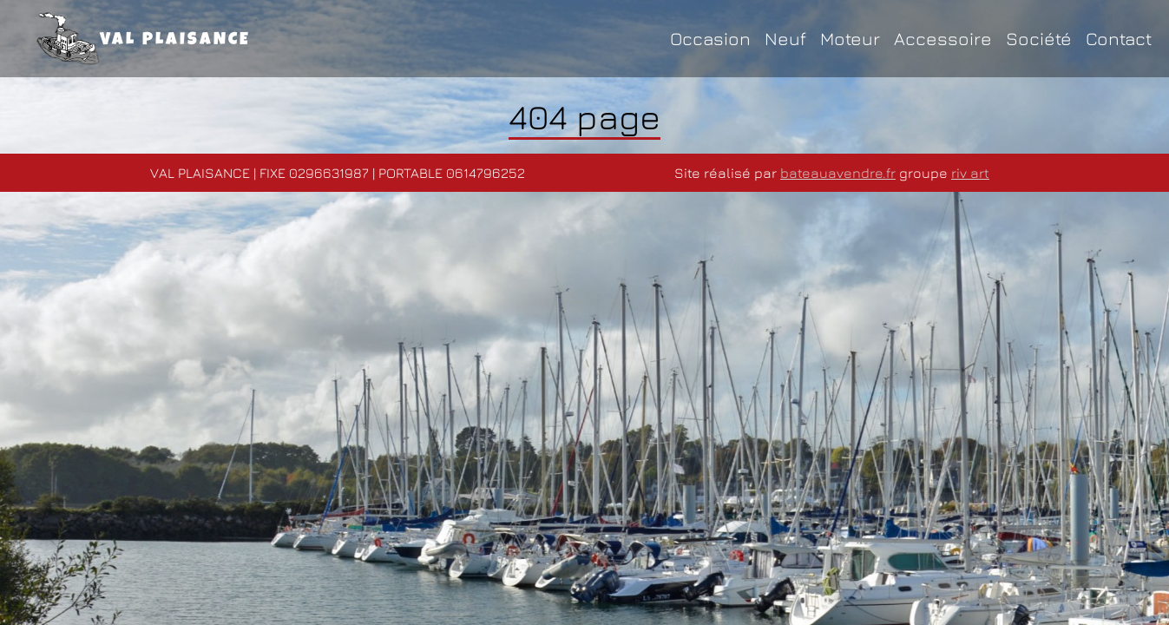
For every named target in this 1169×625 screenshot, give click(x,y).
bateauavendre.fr (838, 173)
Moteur (850, 38)
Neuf (785, 38)
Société (1039, 38)
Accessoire (943, 38)
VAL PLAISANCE (143, 38)
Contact (1119, 38)
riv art (970, 173)
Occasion (710, 38)
